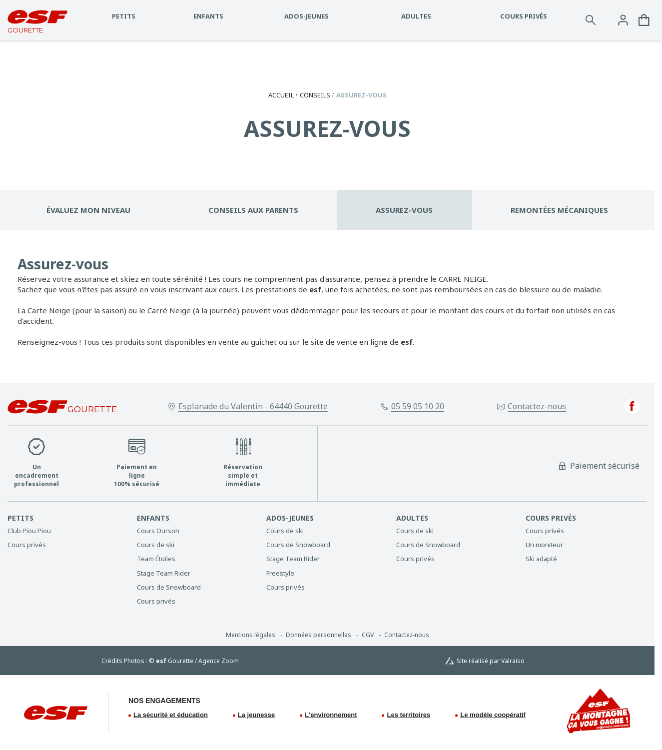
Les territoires (408, 715)
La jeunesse (256, 715)
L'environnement (331, 715)
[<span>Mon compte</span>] (623, 19)
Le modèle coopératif (493, 715)
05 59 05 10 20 (417, 406)
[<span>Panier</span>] (644, 20)
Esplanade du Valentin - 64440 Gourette (253, 406)
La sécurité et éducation (170, 715)
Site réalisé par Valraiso (491, 661)
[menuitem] (67, 518)
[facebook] (632, 406)
